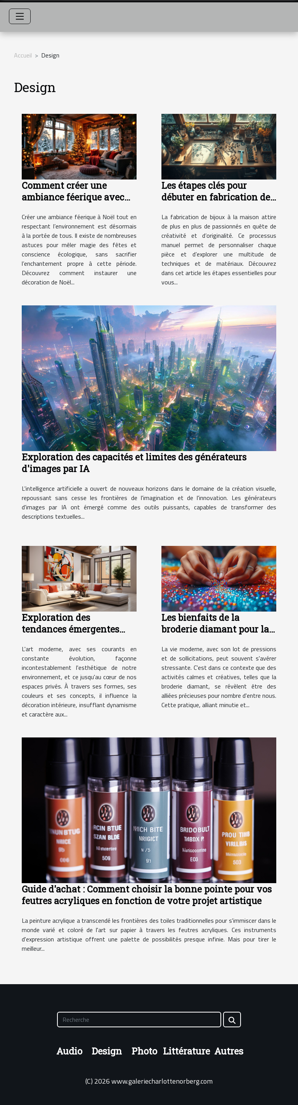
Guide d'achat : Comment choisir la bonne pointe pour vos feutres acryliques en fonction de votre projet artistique (147, 894)
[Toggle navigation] (20, 16)
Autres (228, 1051)
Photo (144, 1051)
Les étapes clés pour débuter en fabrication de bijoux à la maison (215, 197)
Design (107, 1051)
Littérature (186, 1051)
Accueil (23, 55)
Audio (69, 1051)
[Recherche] (139, 1019)
